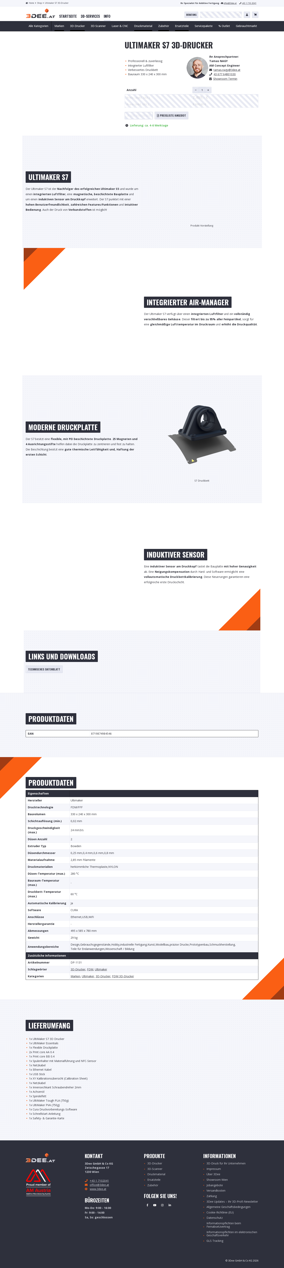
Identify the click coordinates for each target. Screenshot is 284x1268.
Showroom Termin (225, 79)
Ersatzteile (154, 1180)
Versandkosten (215, 1190)
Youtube (155, 1205)
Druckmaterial (156, 1174)
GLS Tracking (214, 1241)
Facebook (147, 1205)
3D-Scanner (154, 1169)
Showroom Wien (217, 1180)
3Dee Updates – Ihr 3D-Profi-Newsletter (232, 1201)
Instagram (162, 1205)
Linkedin (170, 1205)
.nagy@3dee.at (227, 70)
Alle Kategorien (38, 26)
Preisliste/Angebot (171, 115)
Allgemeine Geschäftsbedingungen (228, 1207)
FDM (90, 969)
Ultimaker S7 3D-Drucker (55, 3)
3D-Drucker (78, 969)
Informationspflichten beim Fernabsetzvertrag (223, 1225)
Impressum (213, 1169)
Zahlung (211, 1196)
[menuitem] (68, 16)
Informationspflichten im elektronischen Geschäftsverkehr (231, 1234)
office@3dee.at (230, 3)
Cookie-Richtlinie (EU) (220, 1212)
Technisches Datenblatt (44, 669)
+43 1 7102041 (99, 1181)
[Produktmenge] (202, 90)
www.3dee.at (98, 1189)
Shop (38, 3)
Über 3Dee (213, 1174)
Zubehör (152, 1185)
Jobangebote (214, 1185)
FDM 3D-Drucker (123, 976)
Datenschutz (214, 1218)
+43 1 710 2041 (249, 3)
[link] (68, 16)
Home (30, 3)
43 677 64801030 (225, 74)
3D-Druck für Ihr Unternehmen (226, 1163)
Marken (75, 976)
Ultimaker (101, 969)
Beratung (191, 14)
